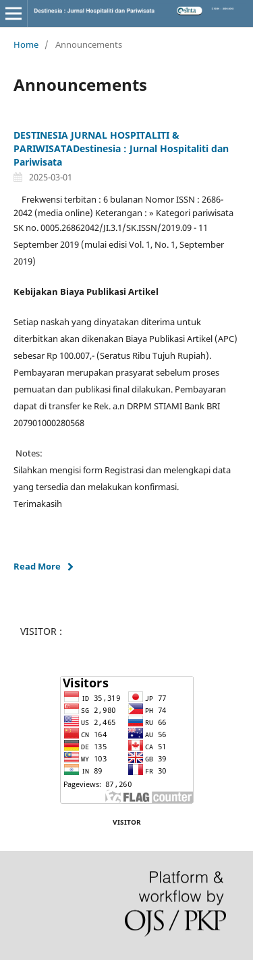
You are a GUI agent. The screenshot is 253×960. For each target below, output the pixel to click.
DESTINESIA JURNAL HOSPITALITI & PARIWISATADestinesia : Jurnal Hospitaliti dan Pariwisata (121, 148)
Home (25, 44)
